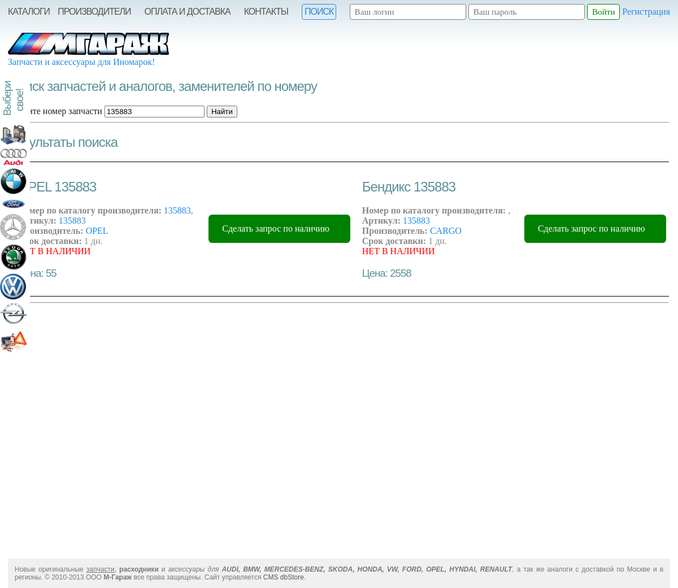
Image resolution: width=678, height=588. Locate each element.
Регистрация (646, 11)
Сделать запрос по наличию (275, 228)
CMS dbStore (283, 577)
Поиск (319, 11)
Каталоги (29, 11)
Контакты (266, 11)
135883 (177, 210)
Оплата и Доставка (188, 11)
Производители (94, 11)
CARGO (446, 231)
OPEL (97, 231)
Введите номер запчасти (55, 111)
